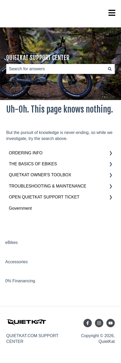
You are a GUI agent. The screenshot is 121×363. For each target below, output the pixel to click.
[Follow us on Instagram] (99, 323)
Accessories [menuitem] (16, 262)
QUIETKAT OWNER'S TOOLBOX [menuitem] (40, 175)
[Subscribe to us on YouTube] (110, 323)
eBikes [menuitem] (11, 242)
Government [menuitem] (20, 208)
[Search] (110, 69)
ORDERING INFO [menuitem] (26, 153)
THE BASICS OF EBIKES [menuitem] (33, 164)
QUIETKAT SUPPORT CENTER (37, 58)
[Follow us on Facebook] (87, 323)
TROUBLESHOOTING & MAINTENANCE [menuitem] (47, 186)
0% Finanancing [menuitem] (20, 281)
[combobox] (55, 69)
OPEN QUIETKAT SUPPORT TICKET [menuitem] (44, 197)
